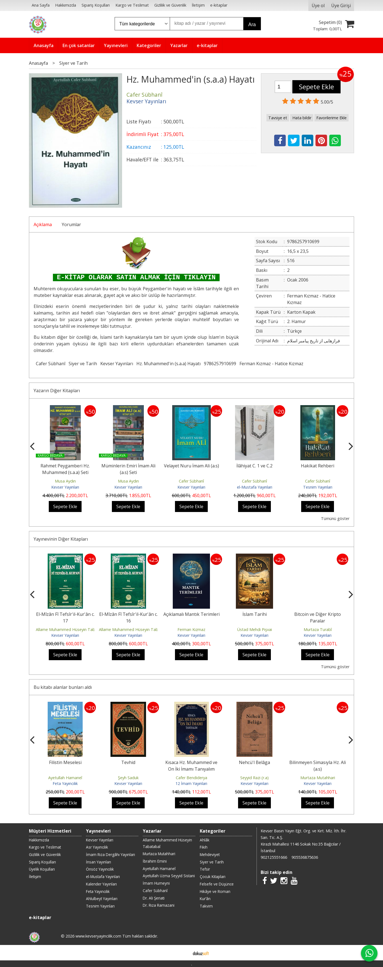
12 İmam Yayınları (191, 783)
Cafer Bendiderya (191, 777)
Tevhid (128, 762)
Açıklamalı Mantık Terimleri (191, 614)
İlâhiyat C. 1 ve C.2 (254, 466)
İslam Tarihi (254, 614)
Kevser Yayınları (116, 364)
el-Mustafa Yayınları (254, 487)
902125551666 (274, 857)
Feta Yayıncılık (65, 783)
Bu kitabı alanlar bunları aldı (63, 687)
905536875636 (305, 857)
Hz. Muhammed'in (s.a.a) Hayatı (168, 364)
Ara (252, 24)
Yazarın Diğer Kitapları (57, 391)
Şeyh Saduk (128, 777)
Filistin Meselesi (65, 762)
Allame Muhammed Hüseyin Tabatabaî (71, 629)
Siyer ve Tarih (83, 364)
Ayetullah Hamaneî (65, 777)
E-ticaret (183, 953)
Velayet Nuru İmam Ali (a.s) (191, 466)
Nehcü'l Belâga (254, 762)
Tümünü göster (335, 518)
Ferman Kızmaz (191, 629)
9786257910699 (220, 364)
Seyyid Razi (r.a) (254, 777)
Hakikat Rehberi (317, 466)
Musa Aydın (65, 481)
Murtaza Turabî (318, 629)
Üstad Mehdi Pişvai (254, 629)
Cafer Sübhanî (50, 364)
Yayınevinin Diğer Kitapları (61, 539)
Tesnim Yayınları (317, 487)
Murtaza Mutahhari (317, 777)
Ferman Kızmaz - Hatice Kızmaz (271, 364)
